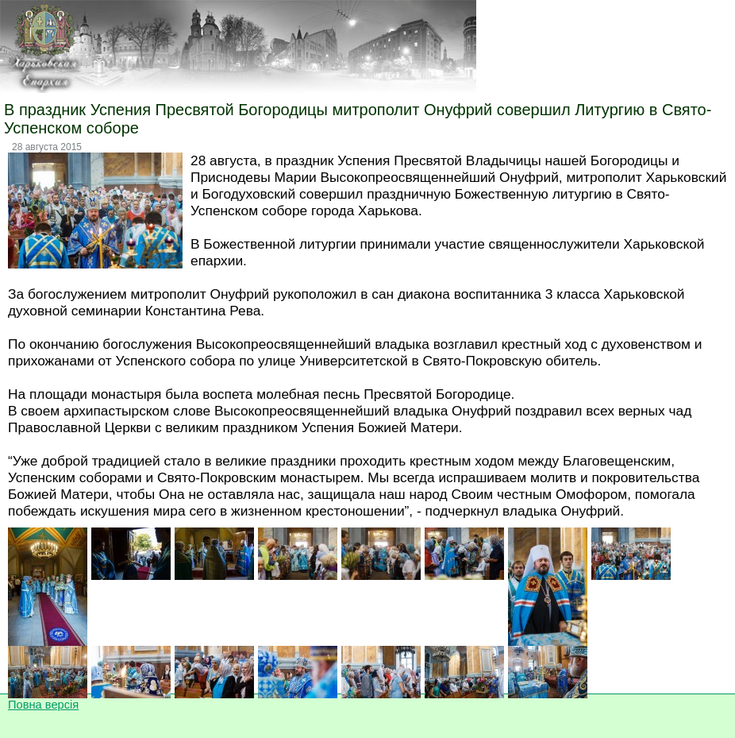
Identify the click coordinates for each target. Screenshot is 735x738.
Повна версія (43, 704)
